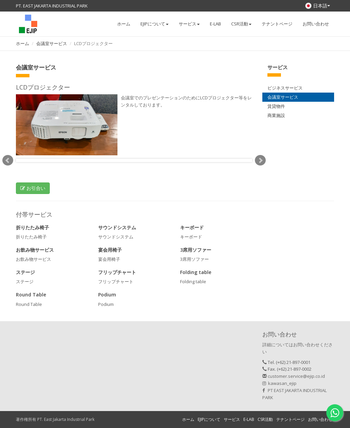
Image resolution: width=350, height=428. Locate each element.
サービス (232, 419)
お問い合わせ (316, 24)
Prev (7, 160)
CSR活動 (265, 419)
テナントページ (277, 24)
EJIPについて (209, 419)
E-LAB (215, 24)
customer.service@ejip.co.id (293, 376)
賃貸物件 (276, 106)
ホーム (123, 24)
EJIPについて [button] (154, 24)
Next (260, 160)
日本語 (317, 5)
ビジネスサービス (285, 88)
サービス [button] (189, 24)
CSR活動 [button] (241, 24)
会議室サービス (51, 43)
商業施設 (276, 115)
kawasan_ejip (279, 383)
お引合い (32, 188)
